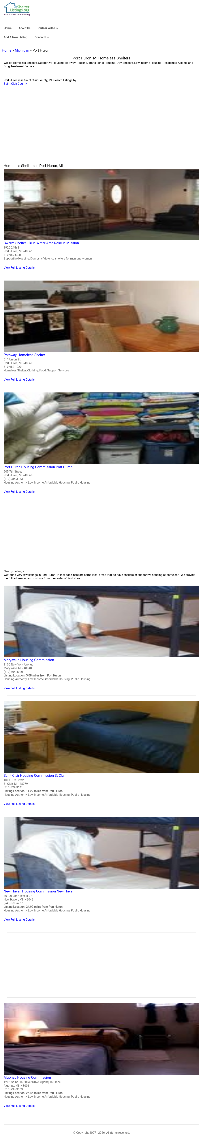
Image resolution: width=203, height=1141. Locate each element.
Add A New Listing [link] (15, 37)
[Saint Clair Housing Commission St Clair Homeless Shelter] (101, 753)
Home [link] (7, 28)
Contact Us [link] (42, 37)
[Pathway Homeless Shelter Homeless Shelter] (101, 331)
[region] (101, 127)
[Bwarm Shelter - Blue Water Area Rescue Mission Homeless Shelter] (101, 219)
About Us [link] (24, 28)
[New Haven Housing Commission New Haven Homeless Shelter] (101, 869)
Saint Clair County (15, 83)
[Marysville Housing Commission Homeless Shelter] (101, 638)
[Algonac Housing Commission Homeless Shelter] (101, 1055)
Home (6, 50)
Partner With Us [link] (48, 28)
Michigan (22, 50)
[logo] (17, 9)
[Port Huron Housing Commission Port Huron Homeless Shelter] (101, 442)
